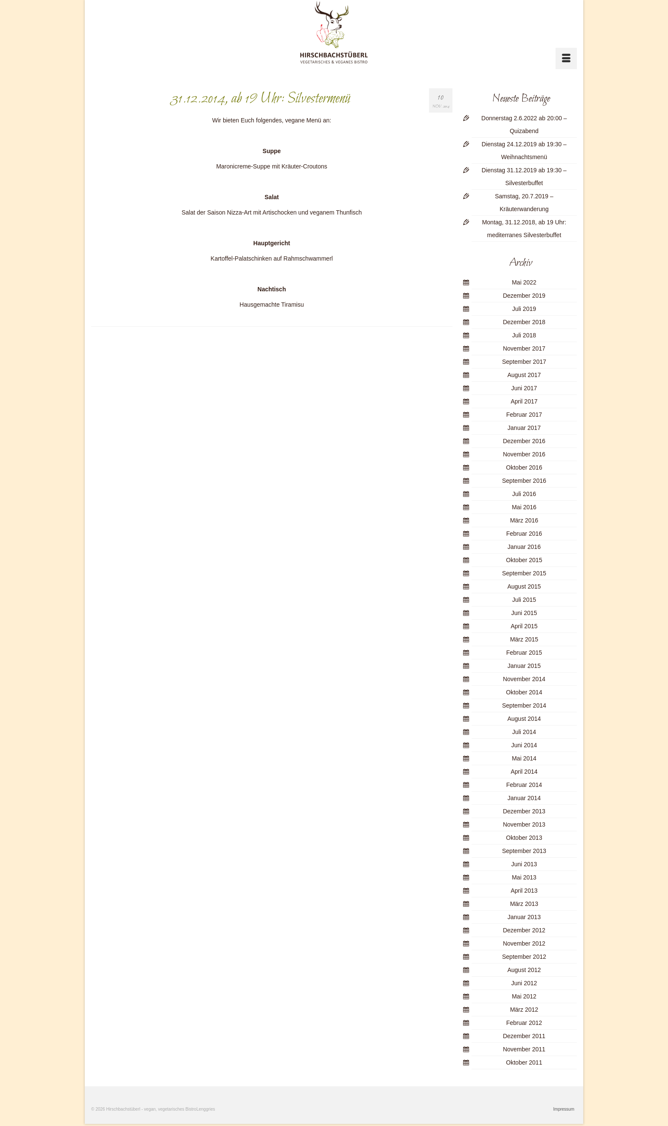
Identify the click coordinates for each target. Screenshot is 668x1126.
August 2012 (524, 969)
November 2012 (524, 943)
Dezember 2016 (524, 441)
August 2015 (524, 586)
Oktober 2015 (524, 560)
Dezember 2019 (524, 295)
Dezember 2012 (524, 930)
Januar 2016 (524, 546)
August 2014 (524, 718)
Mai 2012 (524, 996)
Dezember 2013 (524, 811)
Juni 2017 (524, 388)
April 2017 (524, 401)
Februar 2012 (524, 1022)
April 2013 (524, 890)
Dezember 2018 (524, 322)
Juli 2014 (524, 731)
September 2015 (524, 573)
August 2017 (524, 374)
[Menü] (566, 58)
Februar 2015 (524, 652)
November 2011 (524, 1049)
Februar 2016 (524, 533)
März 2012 (524, 1009)
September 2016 (524, 480)
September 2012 (524, 956)
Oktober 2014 (524, 692)
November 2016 (524, 454)
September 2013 (524, 850)
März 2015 (524, 639)
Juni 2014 (524, 745)
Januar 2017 (524, 427)
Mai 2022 (524, 282)
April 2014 (524, 771)
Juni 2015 (524, 612)
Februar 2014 (524, 784)
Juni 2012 (524, 983)
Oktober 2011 (524, 1062)
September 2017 (524, 361)
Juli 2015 (524, 599)
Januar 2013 (524, 917)
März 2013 (524, 903)
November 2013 (524, 824)
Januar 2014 (524, 798)
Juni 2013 (524, 864)
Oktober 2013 (524, 837)
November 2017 (524, 348)
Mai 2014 (524, 758)
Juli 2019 (524, 308)
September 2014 (524, 705)
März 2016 (524, 520)
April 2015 (524, 626)
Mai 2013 (524, 877)
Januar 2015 (524, 665)
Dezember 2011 (524, 1036)
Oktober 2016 (524, 467)
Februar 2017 (524, 414)
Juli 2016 (524, 493)
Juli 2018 (524, 335)
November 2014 (524, 679)
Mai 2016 (524, 507)
